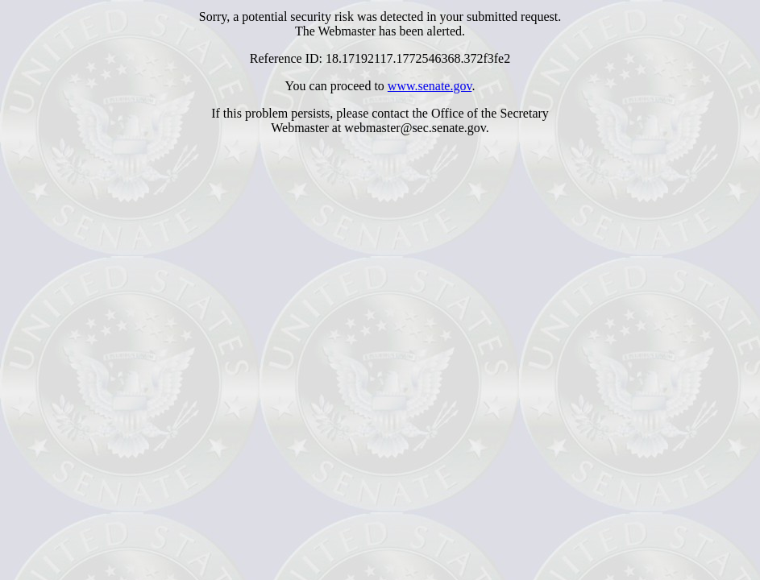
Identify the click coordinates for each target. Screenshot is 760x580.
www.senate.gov (430, 86)
